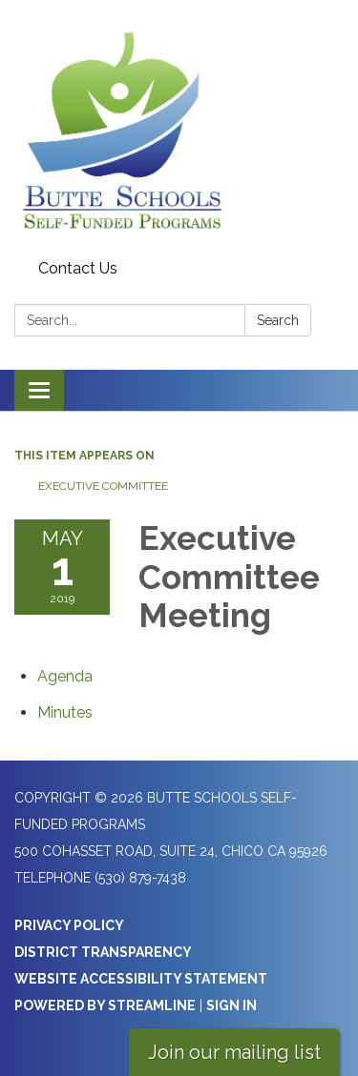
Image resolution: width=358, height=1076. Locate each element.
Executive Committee (103, 486)
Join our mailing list (234, 1052)
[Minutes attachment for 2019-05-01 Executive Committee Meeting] (65, 712)
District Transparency (103, 952)
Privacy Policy (69, 925)
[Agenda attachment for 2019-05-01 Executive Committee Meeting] (65, 676)
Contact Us (77, 268)
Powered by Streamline (105, 1005)
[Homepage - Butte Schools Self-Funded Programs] (179, 126)
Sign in (231, 1005)
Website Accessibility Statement (140, 978)
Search (278, 320)
